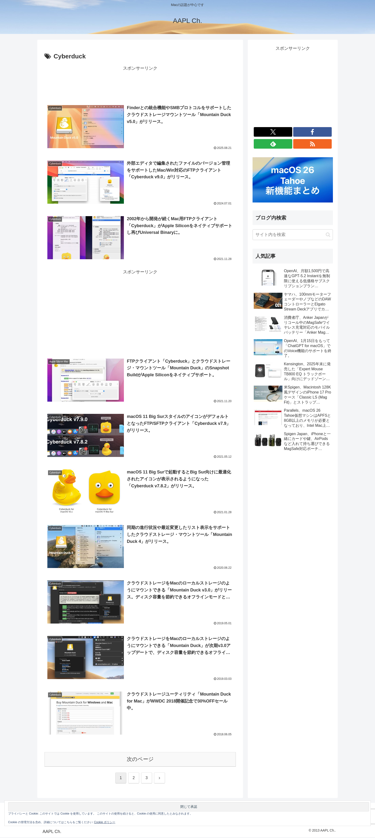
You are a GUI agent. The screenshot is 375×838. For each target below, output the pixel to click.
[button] (328, 234)
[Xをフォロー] (273, 132)
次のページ (140, 760)
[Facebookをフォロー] (312, 132)
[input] (293, 234)
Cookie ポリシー (104, 822)
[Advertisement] (140, 83)
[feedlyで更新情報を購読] (273, 144)
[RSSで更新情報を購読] (312, 144)
